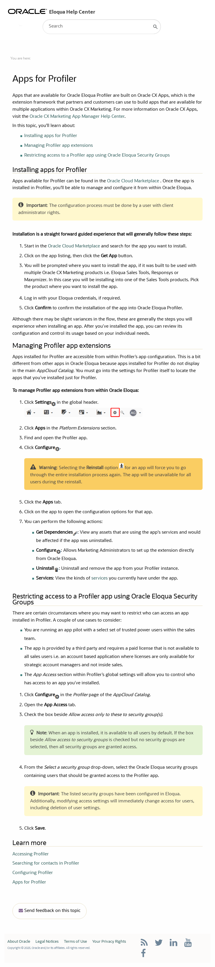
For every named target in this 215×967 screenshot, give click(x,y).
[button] (155, 26)
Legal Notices (47, 942)
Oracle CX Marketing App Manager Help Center (77, 117)
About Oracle (18, 942)
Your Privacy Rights (109, 942)
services (99, 578)
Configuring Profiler (32, 873)
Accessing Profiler (30, 854)
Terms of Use (75, 942)
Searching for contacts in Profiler (45, 863)
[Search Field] (102, 26)
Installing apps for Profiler (50, 136)
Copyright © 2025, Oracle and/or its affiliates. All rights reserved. (48, 948)
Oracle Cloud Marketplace (133, 181)
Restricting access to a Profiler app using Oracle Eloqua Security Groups (97, 155)
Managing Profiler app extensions (58, 146)
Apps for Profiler (29, 882)
